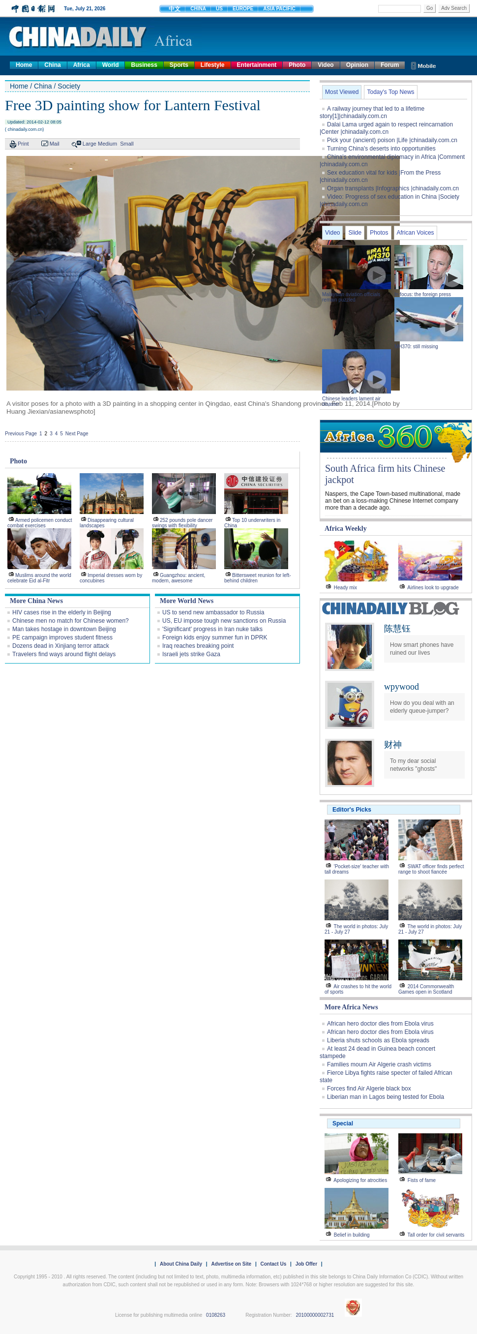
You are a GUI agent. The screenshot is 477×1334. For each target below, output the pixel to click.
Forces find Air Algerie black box (369, 1088)
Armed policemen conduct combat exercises (39, 522)
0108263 (215, 1315)
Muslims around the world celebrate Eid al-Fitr (39, 578)
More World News (186, 601)
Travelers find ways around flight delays (64, 654)
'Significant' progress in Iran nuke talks (212, 629)
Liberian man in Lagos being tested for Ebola (385, 1096)
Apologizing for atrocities (360, 1180)
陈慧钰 (397, 629)
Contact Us (273, 1264)
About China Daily (181, 1264)
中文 (174, 8)
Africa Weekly (346, 528)
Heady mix (345, 587)
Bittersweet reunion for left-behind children (257, 578)
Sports (179, 64)
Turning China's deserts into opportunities (381, 148)
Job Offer (306, 1264)
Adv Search (454, 8)
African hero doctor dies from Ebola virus (380, 1023)
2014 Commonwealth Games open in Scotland (426, 989)
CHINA (198, 8)
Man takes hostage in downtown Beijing (64, 629)
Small (127, 144)
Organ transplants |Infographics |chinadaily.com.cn (393, 188)
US (219, 8)
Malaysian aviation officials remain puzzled (351, 297)
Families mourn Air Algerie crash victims (379, 1064)
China (52, 64)
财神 (393, 745)
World (110, 64)
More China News (36, 601)
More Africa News (351, 1007)
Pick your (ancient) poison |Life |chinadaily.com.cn (392, 140)
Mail (55, 144)
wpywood (401, 687)
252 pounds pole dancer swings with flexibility (182, 522)
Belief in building (352, 1235)
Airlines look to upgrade (433, 587)
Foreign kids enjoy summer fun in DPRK (214, 637)
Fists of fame (422, 1180)
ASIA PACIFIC (279, 8)
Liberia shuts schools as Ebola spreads (378, 1040)
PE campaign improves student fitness (62, 637)
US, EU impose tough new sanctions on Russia (224, 620)
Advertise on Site (231, 1264)
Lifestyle (213, 64)
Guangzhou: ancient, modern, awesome (178, 578)
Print (23, 144)
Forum (390, 64)
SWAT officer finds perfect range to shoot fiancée (431, 869)
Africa (81, 64)
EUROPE (243, 8)
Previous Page (21, 433)
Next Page (77, 433)
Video (325, 64)
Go (429, 8)
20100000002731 (315, 1315)
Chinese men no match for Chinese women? (70, 620)
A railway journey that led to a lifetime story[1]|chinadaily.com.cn (372, 112)
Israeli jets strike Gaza (191, 654)
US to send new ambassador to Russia (213, 612)
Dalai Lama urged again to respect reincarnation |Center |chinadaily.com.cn (386, 128)
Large (89, 144)
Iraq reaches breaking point (198, 645)
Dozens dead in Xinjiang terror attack (60, 645)
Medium (107, 144)
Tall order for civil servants (436, 1235)
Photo (297, 64)
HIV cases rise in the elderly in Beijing (61, 612)
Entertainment (257, 64)
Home (24, 64)
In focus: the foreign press (422, 294)
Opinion (357, 64)
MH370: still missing (416, 346)
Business (144, 64)
